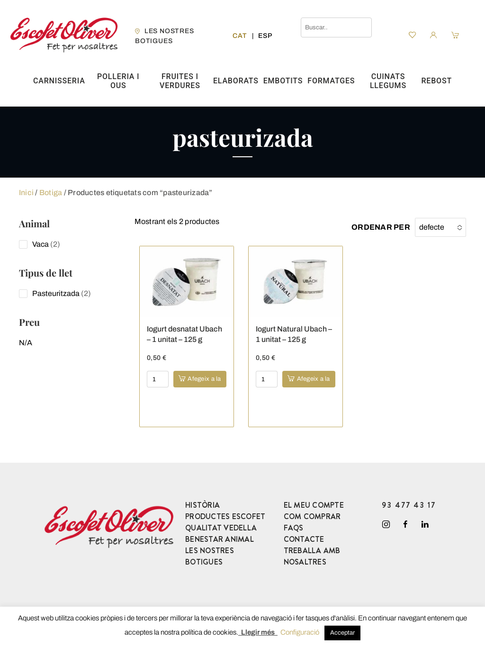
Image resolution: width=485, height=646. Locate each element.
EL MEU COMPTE (314, 505)
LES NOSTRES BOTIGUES (209, 556)
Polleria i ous (118, 81)
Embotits (283, 80)
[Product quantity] (158, 379)
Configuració (300, 632)
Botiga (50, 192)
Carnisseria (59, 80)
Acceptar (342, 632)
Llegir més (258, 632)
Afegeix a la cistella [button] (204, 381)
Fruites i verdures (180, 81)
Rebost (437, 80)
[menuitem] (240, 35)
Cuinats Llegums (388, 81)
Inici (26, 192)
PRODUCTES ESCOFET (225, 516)
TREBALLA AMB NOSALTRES (312, 556)
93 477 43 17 (409, 505)
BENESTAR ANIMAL (219, 539)
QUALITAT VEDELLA (221, 527)
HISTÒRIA (202, 505)
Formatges (331, 80)
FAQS (294, 527)
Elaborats (236, 80)
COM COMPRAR (312, 516)
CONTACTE (304, 539)
